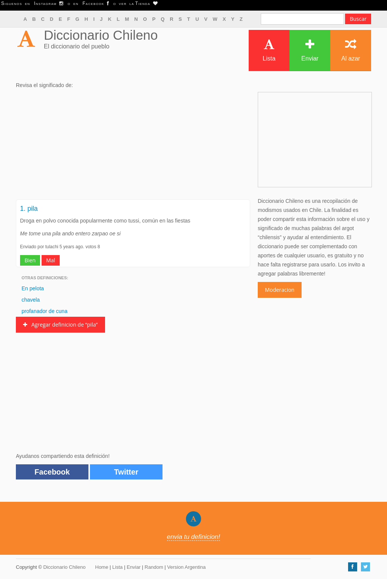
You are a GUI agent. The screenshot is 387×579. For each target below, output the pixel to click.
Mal (50, 260)
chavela (31, 300)
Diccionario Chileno (101, 35)
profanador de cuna (44, 311)
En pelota (33, 288)
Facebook (52, 472)
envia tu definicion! (193, 536)
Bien (30, 260)
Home (101, 567)
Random (154, 567)
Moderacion (279, 289)
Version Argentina (186, 567)
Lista (269, 50)
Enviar (309, 50)
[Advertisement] (133, 146)
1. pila (29, 208)
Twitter (126, 472)
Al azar (350, 50)
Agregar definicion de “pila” (60, 324)
